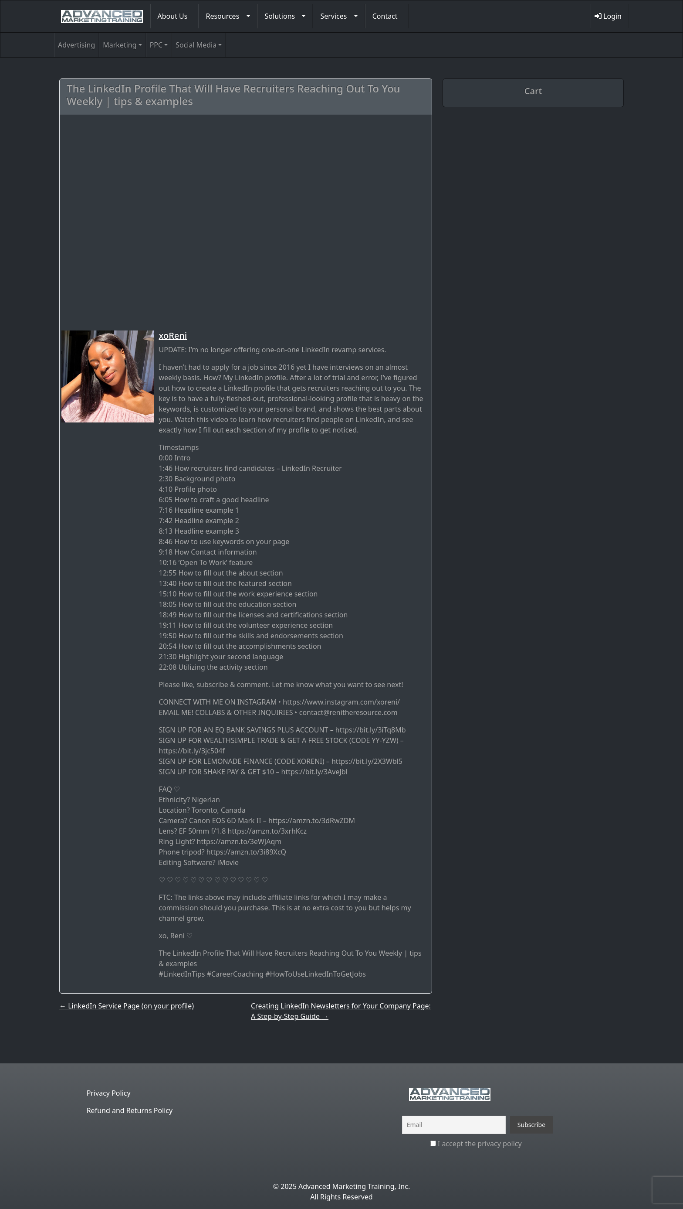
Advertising (76, 45)
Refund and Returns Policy (130, 1110)
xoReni (173, 335)
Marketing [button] (119, 45)
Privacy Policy (109, 1093)
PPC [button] (156, 45)
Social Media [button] (196, 45)
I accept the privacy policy (476, 1143)
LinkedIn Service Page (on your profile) (126, 1006)
